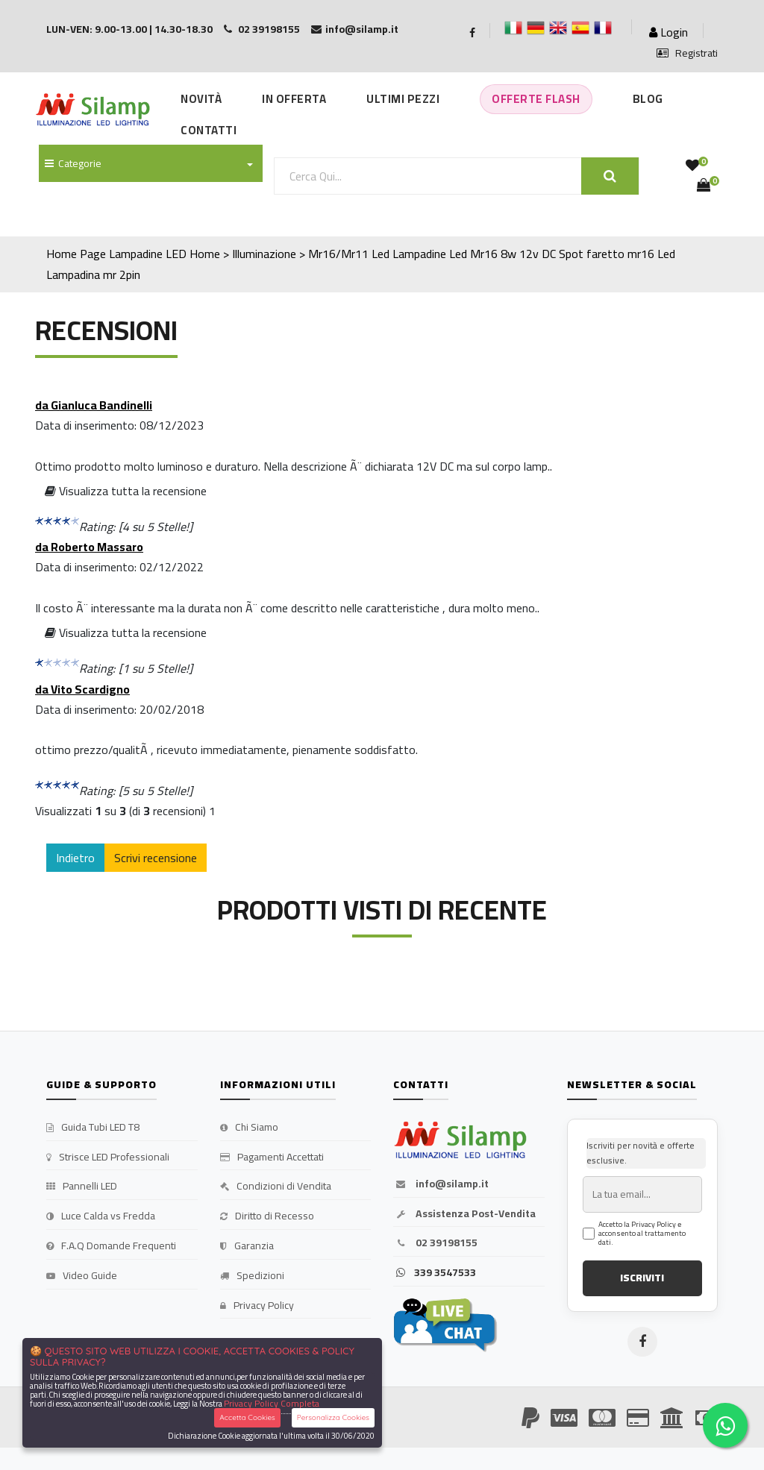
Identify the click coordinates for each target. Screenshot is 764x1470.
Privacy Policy (257, 1306)
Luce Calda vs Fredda (100, 1216)
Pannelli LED (81, 1187)
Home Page (76, 253)
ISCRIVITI (642, 1277)
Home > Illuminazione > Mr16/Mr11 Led (289, 253)
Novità (201, 99)
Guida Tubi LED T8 (93, 1128)
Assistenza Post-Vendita (464, 1214)
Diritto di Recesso (267, 1216)
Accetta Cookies (247, 1417)
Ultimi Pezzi (402, 99)
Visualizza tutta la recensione (126, 491)
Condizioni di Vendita (275, 1187)
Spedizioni (252, 1276)
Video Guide (81, 1276)
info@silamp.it (441, 1184)
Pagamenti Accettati (272, 1157)
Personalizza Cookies (333, 1417)
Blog (648, 99)
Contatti (209, 130)
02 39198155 (435, 1243)
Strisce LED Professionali (107, 1157)
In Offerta (294, 99)
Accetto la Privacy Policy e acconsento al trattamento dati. (642, 1233)
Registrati (687, 54)
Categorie (73, 163)
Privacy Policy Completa (271, 1403)
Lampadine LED (148, 253)
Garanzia (247, 1246)
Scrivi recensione (155, 857)
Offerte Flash (536, 99)
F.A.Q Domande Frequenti (111, 1246)
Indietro (75, 857)
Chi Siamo (249, 1128)
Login (668, 32)
